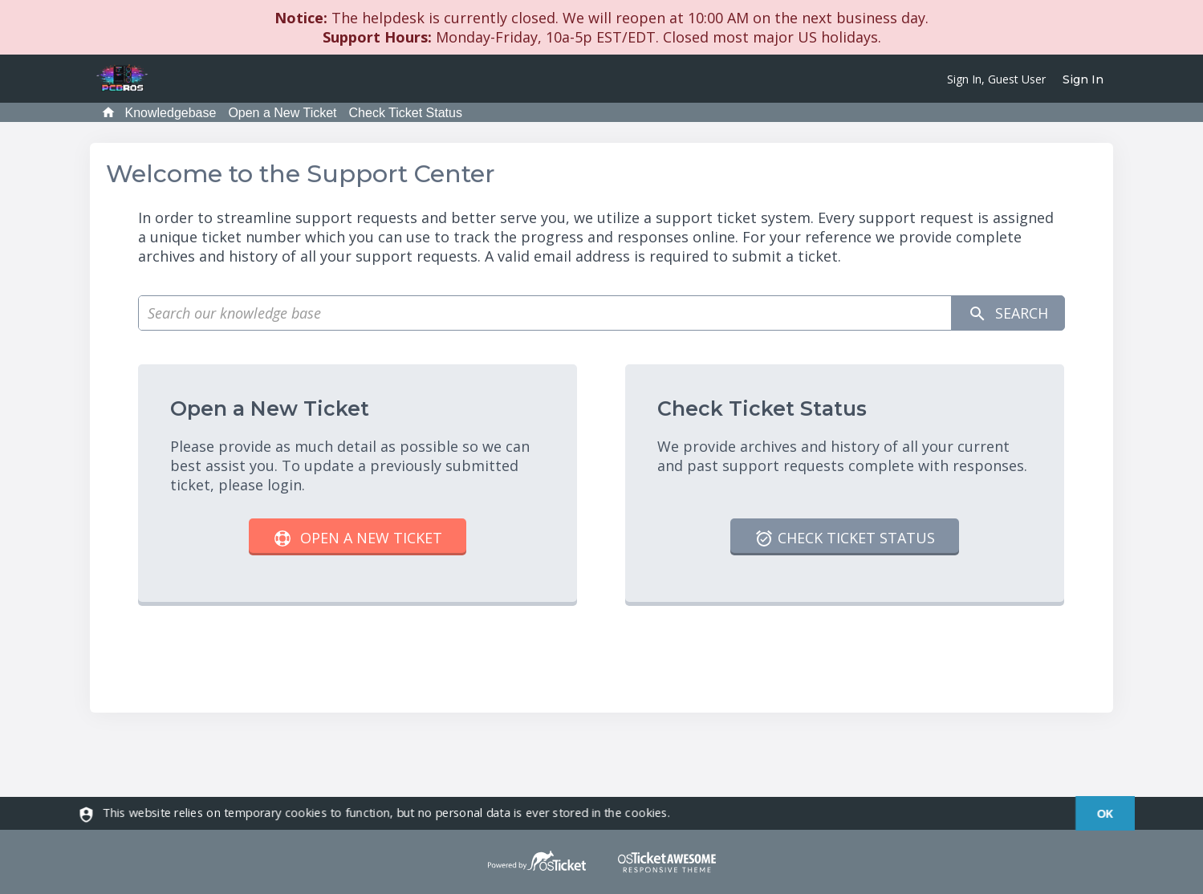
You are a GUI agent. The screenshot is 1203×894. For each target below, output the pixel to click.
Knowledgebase (171, 113)
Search (1008, 313)
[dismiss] (1096, 813)
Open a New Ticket (282, 113)
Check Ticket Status (405, 113)
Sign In (1083, 79)
